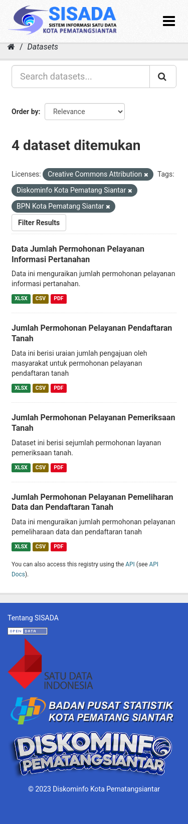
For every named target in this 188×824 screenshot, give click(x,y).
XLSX (21, 298)
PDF (58, 298)
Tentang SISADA (33, 618)
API (130, 564)
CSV (41, 298)
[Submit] (162, 76)
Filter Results (39, 223)
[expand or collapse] (168, 21)
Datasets (43, 47)
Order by (25, 112)
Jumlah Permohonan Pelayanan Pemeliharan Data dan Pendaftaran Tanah (92, 502)
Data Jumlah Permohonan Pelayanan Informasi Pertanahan (78, 254)
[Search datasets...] (81, 76)
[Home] (11, 47)
